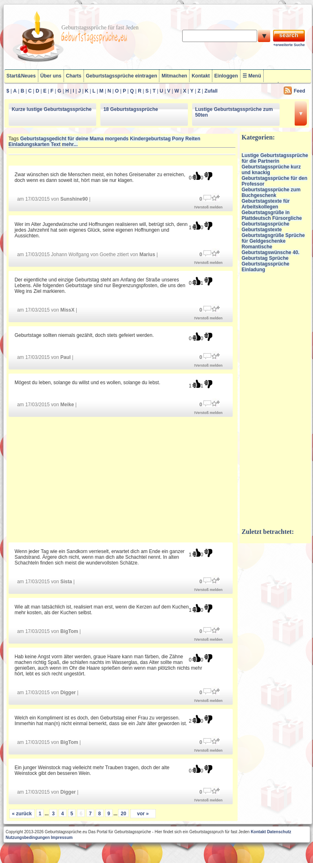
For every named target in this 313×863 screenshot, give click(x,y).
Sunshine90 (74, 199)
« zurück (22, 814)
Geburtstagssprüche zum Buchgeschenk (271, 192)
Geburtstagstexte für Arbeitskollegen (266, 204)
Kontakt (201, 76)
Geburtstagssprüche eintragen (121, 76)
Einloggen (226, 76)
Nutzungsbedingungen (28, 837)
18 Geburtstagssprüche (131, 109)
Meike (67, 404)
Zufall (211, 91)
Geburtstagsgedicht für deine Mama (62, 139)
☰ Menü (251, 76)
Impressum (62, 837)
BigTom (69, 631)
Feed (299, 91)
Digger (68, 692)
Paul (65, 357)
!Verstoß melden (208, 207)
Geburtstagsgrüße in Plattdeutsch (266, 215)
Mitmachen (174, 76)
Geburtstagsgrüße (263, 235)
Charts (74, 76)
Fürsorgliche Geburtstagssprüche (272, 221)
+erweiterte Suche (288, 45)
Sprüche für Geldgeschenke (273, 238)
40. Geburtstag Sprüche (271, 255)
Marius (147, 254)
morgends (116, 139)
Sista (66, 581)
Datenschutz (279, 832)
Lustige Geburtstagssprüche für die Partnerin (275, 158)
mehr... (70, 144)
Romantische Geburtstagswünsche (266, 249)
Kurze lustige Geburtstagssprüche (52, 109)
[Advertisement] (122, 479)
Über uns (51, 76)
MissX (67, 310)
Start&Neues (21, 76)
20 (123, 814)
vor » (143, 814)
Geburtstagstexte (262, 229)
